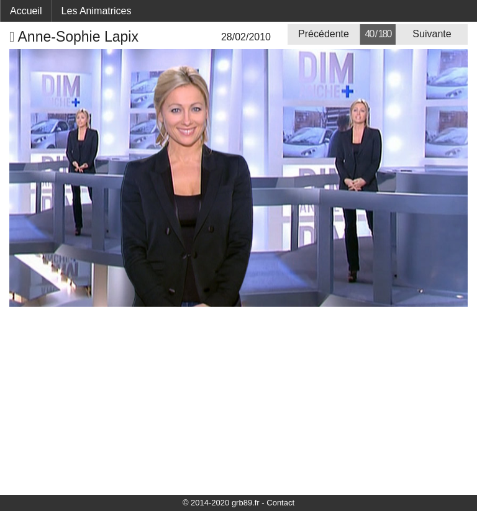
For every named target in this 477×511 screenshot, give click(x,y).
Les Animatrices (96, 11)
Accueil (26, 11)
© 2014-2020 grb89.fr (221, 502)
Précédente (323, 34)
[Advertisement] (238, 400)
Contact (280, 502)
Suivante (431, 34)
